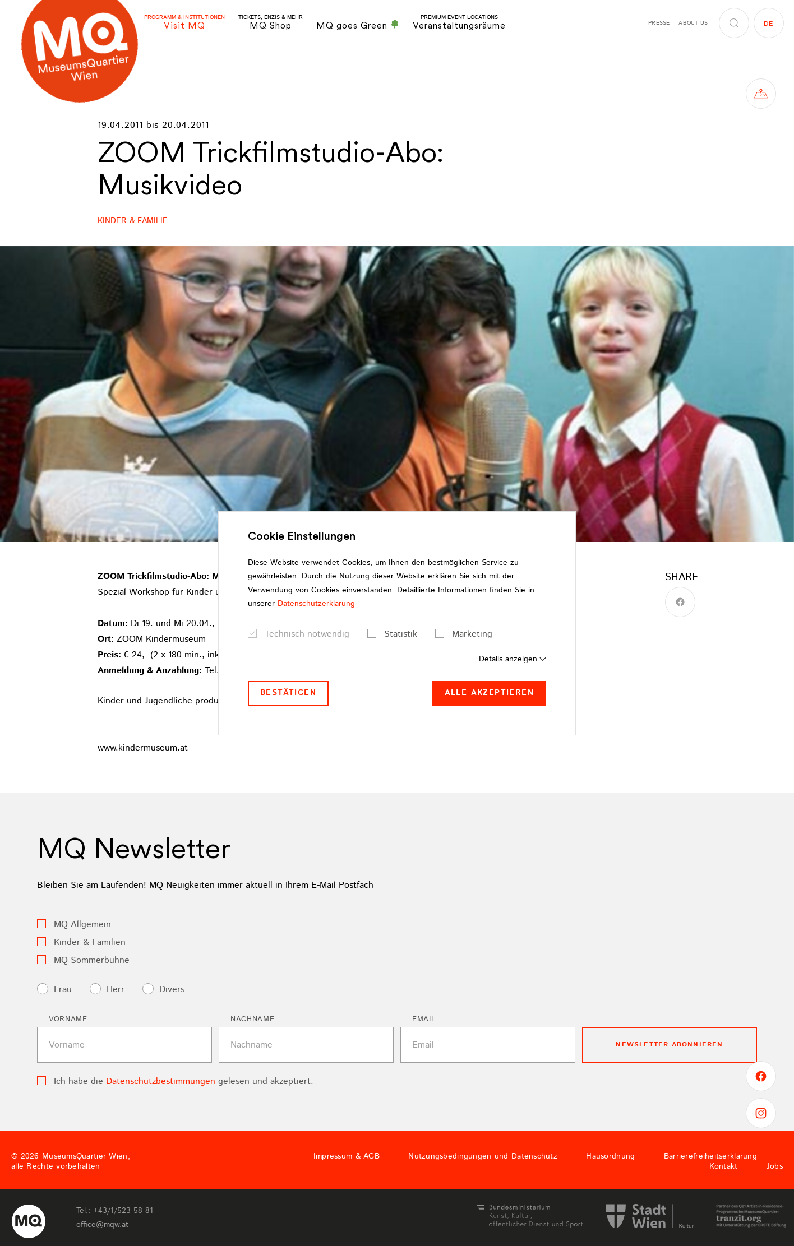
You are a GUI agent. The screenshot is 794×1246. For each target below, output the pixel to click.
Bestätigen (288, 692)
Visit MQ (184, 23)
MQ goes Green (357, 25)
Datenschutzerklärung (316, 603)
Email (423, 1019)
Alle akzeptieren (489, 692)
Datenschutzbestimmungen (160, 1081)
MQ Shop (270, 23)
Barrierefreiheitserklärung (710, 1156)
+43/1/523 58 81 (123, 1210)
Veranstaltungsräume (459, 23)
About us (693, 23)
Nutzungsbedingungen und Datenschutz (482, 1156)
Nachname (252, 1019)
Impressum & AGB (346, 1156)
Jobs (775, 1166)
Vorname (68, 1019)
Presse (659, 23)
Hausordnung (610, 1156)
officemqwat (102, 1224)
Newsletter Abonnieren (669, 1044)
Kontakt (723, 1166)
